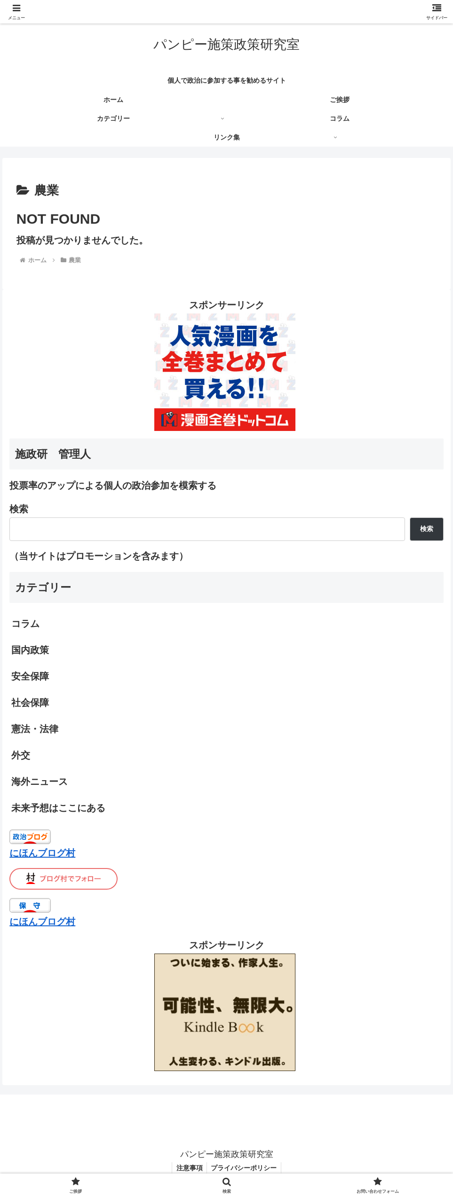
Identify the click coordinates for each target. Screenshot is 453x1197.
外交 (20, 755)
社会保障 (30, 702)
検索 (18, 509)
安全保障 (30, 676)
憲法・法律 (34, 729)
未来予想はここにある (58, 808)
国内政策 (30, 650)
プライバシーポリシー (245, 1168)
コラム (25, 623)
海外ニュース (39, 781)
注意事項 (188, 1168)
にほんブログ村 (42, 853)
